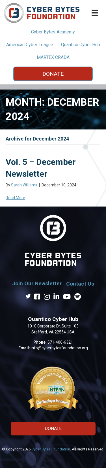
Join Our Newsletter (37, 283)
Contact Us (80, 283)
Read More (15, 197)
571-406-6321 (60, 342)
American (29, 44)
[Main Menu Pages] (95, 13)
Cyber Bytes (53, 32)
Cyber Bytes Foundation (50, 449)
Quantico (80, 44)
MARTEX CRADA (53, 57)
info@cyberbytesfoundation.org (59, 348)
